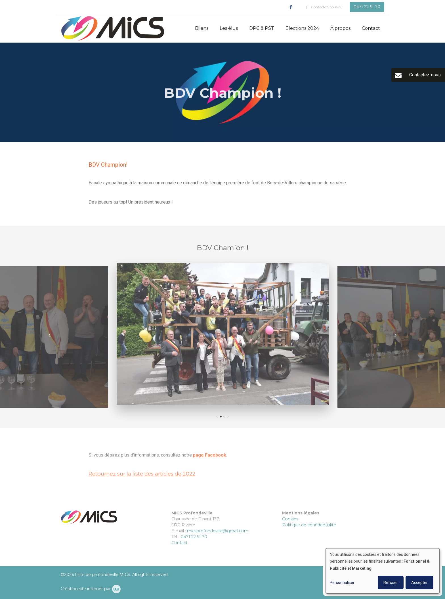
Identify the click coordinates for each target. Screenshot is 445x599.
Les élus (229, 28)
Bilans (201, 28)
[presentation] (50, 338)
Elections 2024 (302, 28)
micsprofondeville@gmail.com (217, 530)
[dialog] (382, 570)
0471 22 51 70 (194, 536)
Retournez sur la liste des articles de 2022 (142, 476)
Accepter (419, 582)
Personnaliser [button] (342, 582)
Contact (371, 28)
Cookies (290, 518)
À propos (340, 28)
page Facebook (209, 457)
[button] (217, 419)
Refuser (390, 582)
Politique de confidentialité (309, 524)
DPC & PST (261, 28)
